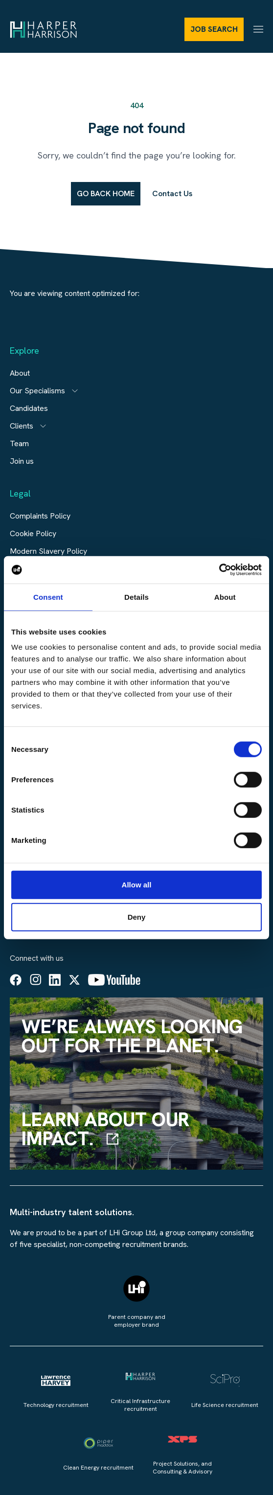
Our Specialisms (37, 390)
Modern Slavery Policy (48, 551)
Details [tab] (136, 596)
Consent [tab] (48, 596)
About (20, 373)
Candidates (29, 408)
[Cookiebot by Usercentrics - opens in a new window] (219, 570)
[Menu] (258, 29)
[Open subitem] (75, 391)
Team (19, 443)
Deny (137, 916)
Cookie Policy (33, 533)
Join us (22, 461)
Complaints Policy (40, 516)
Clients (21, 426)
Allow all (137, 885)
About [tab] (225, 596)
